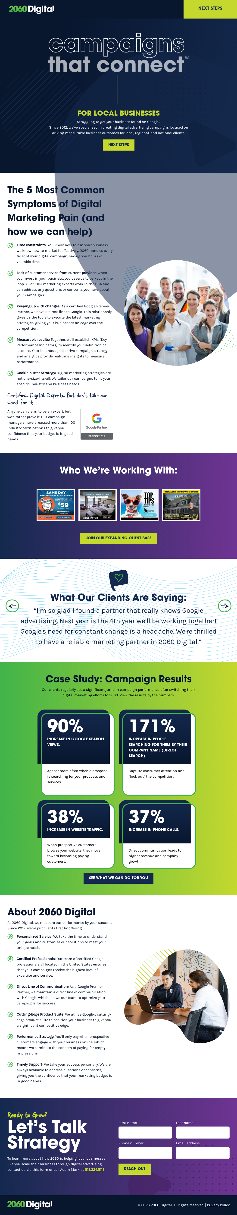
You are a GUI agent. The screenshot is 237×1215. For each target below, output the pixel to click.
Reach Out (134, 1169)
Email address (203, 1150)
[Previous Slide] (12, 606)
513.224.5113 (94, 1169)
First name (145, 1129)
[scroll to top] (31, 9)
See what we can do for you (118, 878)
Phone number (145, 1150)
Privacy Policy (218, 1205)
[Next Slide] (224, 606)
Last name (203, 1129)
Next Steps (210, 8)
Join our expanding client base (118, 538)
